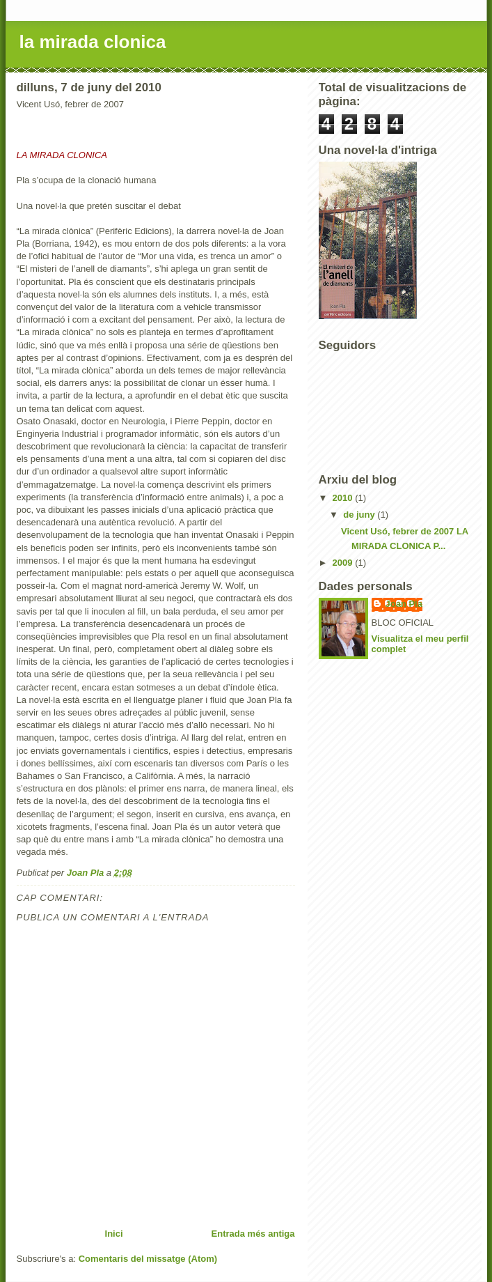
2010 (344, 498)
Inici (114, 1233)
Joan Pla (404, 603)
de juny (360, 514)
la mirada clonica (92, 41)
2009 (344, 562)
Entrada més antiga (253, 1233)
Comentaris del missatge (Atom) (148, 1258)
